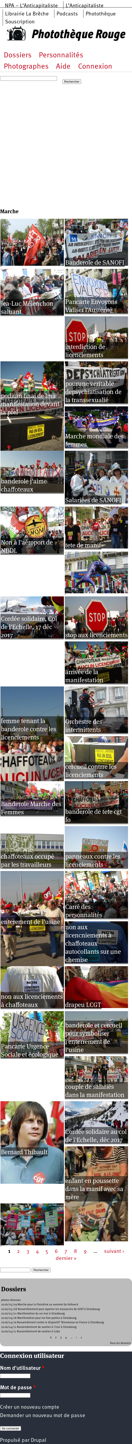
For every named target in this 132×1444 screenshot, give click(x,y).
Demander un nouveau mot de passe (42, 1415)
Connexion (95, 66)
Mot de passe (17, 1388)
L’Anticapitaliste (85, 6)
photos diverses (11, 1300)
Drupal (38, 1440)
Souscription (20, 22)
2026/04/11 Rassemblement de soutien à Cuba (30, 1331)
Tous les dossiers (120, 1343)
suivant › (114, 1251)
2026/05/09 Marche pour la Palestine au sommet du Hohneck (39, 1304)
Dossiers (18, 55)
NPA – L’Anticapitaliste (31, 6)
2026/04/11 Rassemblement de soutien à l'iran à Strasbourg (39, 1327)
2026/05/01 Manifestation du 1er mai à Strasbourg (33, 1313)
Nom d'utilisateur (22, 1368)
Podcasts (67, 14)
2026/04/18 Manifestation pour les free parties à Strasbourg (39, 1318)
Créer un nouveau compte (29, 1407)
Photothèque (101, 14)
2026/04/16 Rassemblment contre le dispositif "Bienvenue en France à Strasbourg (52, 1322)
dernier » (66, 1258)
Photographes (26, 66)
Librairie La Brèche (27, 14)
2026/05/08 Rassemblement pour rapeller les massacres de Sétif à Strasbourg (50, 1309)
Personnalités (61, 55)
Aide (63, 66)
